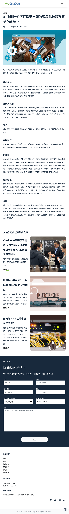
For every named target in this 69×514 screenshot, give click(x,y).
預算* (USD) (40, 398)
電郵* (37, 379)
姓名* (5, 379)
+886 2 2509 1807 (9, 483)
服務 (4, 458)
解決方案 (6, 464)
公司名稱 (6, 389)
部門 (37, 389)
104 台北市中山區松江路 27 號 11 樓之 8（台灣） (19, 495)
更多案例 (6, 467)
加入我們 (6, 473)
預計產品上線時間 (9, 398)
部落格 (5, 470)
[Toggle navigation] (62, 3)
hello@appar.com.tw (10, 486)
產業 (4, 461)
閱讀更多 (6, 269)
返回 (5, 13)
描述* (5, 408)
